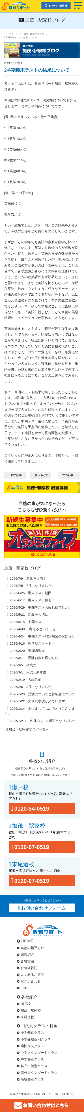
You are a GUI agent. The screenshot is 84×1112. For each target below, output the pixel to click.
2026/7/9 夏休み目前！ (28, 578)
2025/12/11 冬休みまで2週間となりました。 (44, 721)
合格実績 (25, 961)
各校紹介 (27, 997)
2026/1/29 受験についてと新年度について (42, 694)
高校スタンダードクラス (37, 1072)
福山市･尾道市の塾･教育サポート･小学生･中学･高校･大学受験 (15, 5)
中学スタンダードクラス (37, 1052)
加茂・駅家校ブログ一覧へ (29, 729)
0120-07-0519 (31, 847)
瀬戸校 (20, 787)
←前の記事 (15, 475)
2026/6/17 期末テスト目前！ (32, 600)
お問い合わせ (29, 981)
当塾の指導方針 (30, 948)
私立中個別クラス (32, 1066)
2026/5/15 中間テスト (27, 622)
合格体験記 (27, 968)
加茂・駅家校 (28, 826)
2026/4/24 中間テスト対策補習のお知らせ (42, 636)
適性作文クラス (30, 1046)
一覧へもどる (40, 475)
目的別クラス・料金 (37, 1026)
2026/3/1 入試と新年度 (28, 672)
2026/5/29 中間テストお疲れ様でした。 (41, 607)
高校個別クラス (30, 1079)
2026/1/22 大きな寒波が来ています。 (39, 701)
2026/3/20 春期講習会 (27, 651)
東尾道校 (23, 864)
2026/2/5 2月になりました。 (32, 687)
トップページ (11, 34)
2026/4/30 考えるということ (33, 629)
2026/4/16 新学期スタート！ (32, 643)
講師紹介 (25, 954)
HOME (25, 941)
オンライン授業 (56, 5)
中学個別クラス (30, 1059)
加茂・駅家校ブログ (34, 34)
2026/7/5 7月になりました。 (32, 585)
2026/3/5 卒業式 (23, 665)
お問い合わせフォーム (43, 908)
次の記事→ (69, 475)
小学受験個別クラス (34, 1039)
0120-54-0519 (31, 808)
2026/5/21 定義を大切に (29, 614)
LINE (22, 988)
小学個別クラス (30, 1032)
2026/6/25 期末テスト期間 (31, 593)
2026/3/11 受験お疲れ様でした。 (36, 658)
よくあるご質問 (30, 974)
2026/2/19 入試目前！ (27, 679)
